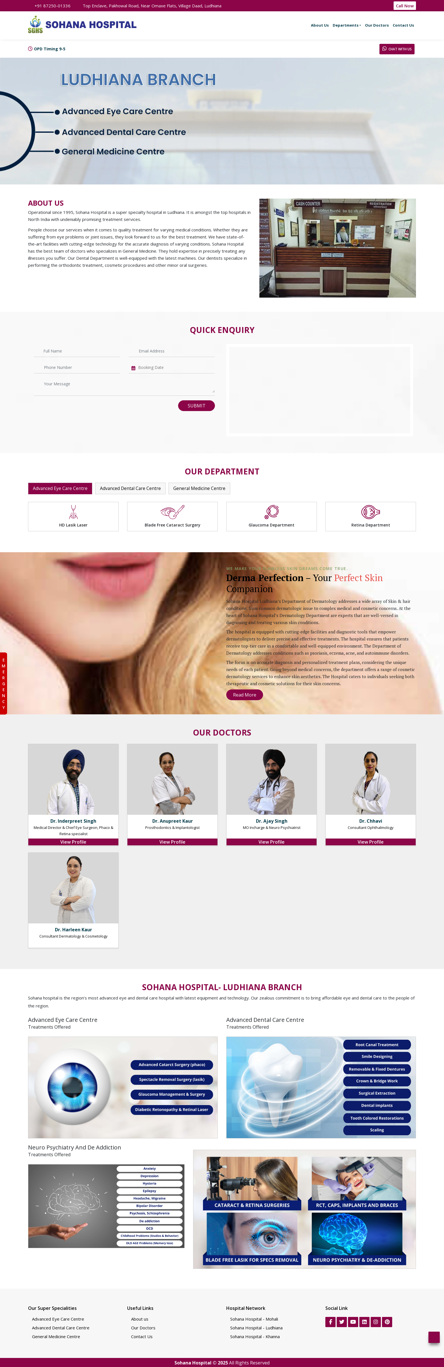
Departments (345, 25)
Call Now (405, 5)
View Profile (73, 842)
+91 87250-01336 (49, 5)
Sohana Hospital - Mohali (254, 1318)
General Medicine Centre (201, 488)
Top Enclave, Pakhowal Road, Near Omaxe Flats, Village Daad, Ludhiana (149, 5)
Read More (244, 694)
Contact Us (403, 25)
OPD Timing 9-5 (49, 48)
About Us (320, 25)
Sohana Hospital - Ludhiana (256, 1327)
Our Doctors (377, 25)
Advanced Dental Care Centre (132, 488)
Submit (197, 406)
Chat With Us (397, 48)
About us (139, 1318)
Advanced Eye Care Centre (60, 488)
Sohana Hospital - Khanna (255, 1336)
